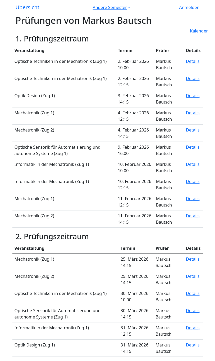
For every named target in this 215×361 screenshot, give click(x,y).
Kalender (199, 31)
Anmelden (189, 7)
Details (192, 61)
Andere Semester (110, 7)
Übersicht (27, 7)
